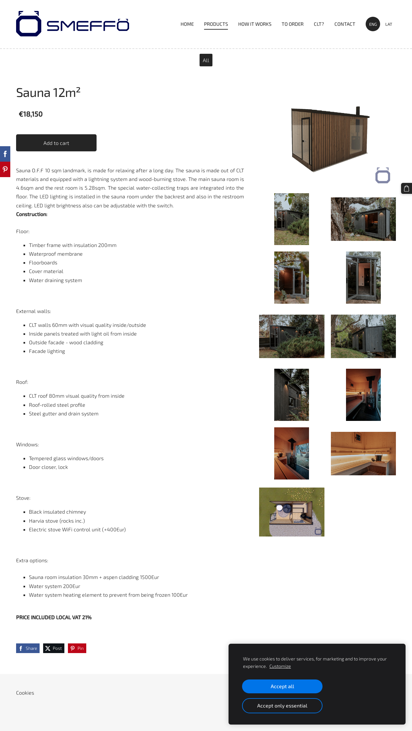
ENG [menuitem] (373, 24)
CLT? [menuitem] (319, 24)
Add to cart (56, 143)
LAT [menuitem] (388, 24)
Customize (280, 666)
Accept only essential (282, 705)
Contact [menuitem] (344, 24)
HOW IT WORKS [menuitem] (254, 24)
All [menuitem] (206, 60)
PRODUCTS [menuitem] (216, 24)
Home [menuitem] (187, 24)
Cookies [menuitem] (25, 692)
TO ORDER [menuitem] (293, 24)
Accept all (282, 686)
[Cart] (406, 188)
